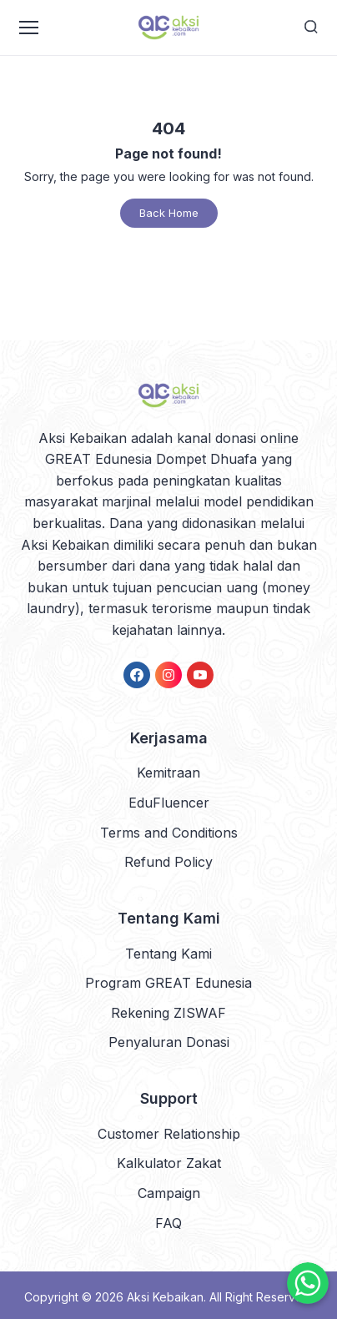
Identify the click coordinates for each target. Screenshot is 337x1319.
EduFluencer (168, 802)
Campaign (169, 1193)
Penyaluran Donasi (168, 1042)
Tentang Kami (168, 953)
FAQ (168, 1223)
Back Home (169, 212)
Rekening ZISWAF (168, 1012)
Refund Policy (168, 861)
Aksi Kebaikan (165, 1297)
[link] (136, 675)
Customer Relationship (169, 1133)
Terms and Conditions (169, 832)
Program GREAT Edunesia (168, 982)
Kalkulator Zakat (169, 1163)
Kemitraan (168, 772)
